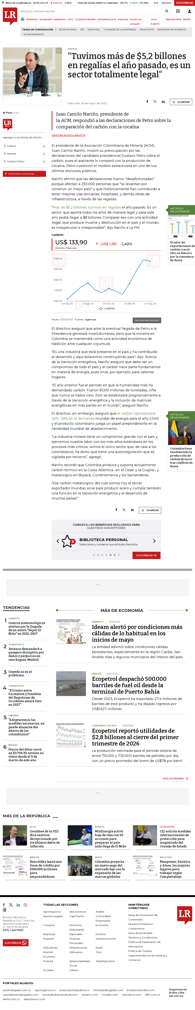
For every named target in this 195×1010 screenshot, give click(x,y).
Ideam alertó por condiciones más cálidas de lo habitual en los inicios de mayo (137, 633)
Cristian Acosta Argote (68, 135)
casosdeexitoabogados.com (20, 994)
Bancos (34, 857)
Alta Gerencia (77, 911)
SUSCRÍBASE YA (146, 554)
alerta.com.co (11, 998)
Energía (99, 826)
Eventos (100, 933)
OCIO (70, 19)
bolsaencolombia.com (140, 989)
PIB (82, 29)
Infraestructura (78, 947)
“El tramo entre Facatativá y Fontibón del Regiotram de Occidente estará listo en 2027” (25, 697)
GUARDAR (181, 101)
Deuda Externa (68, 29)
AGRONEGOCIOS (106, 19)
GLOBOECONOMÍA (85, 19)
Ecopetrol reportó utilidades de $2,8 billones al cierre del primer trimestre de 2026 (135, 737)
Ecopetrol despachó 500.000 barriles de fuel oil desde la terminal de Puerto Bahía (129, 685)
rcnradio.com (110, 994)
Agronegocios (52, 911)
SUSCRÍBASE (184, 2)
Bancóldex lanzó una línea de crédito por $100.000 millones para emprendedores (46, 869)
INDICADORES (173, 19)
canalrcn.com (89, 994)
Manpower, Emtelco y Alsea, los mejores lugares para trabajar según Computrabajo (175, 869)
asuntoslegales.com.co (17, 989)
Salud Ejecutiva (105, 960)
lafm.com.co (152, 994)
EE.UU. (33, 826)
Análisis (100, 911)
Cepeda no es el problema (20, 673)
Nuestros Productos (140, 923)
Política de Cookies (140, 950)
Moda (98, 857)
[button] (57, 541)
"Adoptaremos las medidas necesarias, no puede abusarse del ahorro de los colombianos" (26, 727)
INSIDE (186, 19)
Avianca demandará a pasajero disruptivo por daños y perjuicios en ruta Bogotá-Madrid (26, 654)
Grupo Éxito (147, 29)
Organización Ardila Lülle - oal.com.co (178, 992)
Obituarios (75, 951)
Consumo (49, 924)
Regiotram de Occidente (172, 29)
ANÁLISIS (123, 19)
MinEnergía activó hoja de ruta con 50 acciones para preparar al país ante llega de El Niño (110, 838)
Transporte (16, 644)
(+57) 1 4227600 (13, 929)
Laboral (13, 715)
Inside (99, 947)
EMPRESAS (60, 19)
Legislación (167, 826)
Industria (166, 857)
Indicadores (50, 947)
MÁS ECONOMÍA (173, 778)
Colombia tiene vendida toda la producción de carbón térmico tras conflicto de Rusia (181, 457)
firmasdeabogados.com (108, 989)
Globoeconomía (106, 938)
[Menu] (23, 19)
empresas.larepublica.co (74, 989)
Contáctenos (136, 928)
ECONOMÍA (46, 19)
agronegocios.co (45, 989)
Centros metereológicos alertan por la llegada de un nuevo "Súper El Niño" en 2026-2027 (26, 628)
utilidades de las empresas (120, 29)
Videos (73, 969)
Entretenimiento (34, 34)
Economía (102, 924)
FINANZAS (32, 19)
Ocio (99, 951)
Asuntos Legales (53, 915)
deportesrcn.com (34, 998)
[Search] (166, 11)
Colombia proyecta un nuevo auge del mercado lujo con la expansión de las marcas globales (110, 869)
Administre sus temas (19, 173)
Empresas (49, 933)
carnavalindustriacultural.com (60, 994)
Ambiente (14, 618)
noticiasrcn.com (131, 994)
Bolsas (12, 744)
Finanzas (48, 938)
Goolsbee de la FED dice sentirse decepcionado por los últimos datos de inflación (45, 838)
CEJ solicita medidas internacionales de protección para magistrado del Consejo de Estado (175, 838)
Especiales (75, 933)
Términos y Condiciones (142, 937)
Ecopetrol (94, 29)
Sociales (48, 969)
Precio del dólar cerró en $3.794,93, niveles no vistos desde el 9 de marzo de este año (26, 754)
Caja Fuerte (76, 915)
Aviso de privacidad (140, 932)
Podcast (48, 960)
